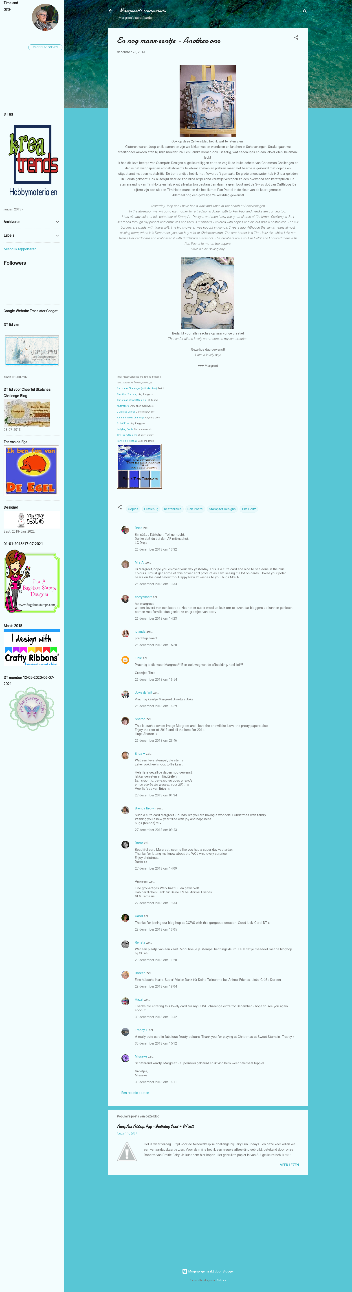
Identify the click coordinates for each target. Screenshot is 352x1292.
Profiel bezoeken (45, 47)
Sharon (140, 719)
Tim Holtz (249, 509)
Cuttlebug (151, 509)
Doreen (140, 973)
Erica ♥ (140, 754)
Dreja (138, 528)
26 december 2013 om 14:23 (156, 618)
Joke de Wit (143, 693)
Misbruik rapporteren (20, 249)
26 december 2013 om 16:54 (156, 680)
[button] (296, 38)
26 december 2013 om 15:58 (156, 645)
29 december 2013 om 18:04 (156, 986)
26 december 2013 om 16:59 (156, 706)
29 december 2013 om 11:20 (156, 960)
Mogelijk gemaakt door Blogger (208, 1271)
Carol (139, 916)
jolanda (140, 632)
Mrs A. (139, 562)
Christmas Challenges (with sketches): (137, 388)
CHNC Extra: (123, 423)
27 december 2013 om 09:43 (156, 830)
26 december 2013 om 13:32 (156, 549)
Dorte (139, 843)
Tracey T (141, 1030)
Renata (140, 942)
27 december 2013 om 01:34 (156, 795)
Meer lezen (289, 1165)
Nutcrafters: (123, 406)
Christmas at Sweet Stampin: (131, 400)
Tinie (138, 658)
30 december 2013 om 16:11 (156, 1082)
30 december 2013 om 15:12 (156, 1043)
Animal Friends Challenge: (131, 417)
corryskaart (143, 597)
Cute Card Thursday (127, 394)
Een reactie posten (135, 1093)
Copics (133, 509)
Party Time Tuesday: (127, 441)
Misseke (141, 1056)
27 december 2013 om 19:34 (156, 903)
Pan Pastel (195, 509)
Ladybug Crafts (125, 429)
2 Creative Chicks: (126, 412)
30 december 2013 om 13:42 (156, 1017)
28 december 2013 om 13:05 (156, 929)
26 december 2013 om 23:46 (156, 741)
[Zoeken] (305, 12)
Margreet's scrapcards (142, 10)
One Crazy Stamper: (127, 435)
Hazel (139, 999)
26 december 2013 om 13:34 (156, 584)
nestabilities (173, 509)
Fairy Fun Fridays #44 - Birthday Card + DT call (155, 1126)
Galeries (221, 1280)
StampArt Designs (222, 509)
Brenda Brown (145, 808)
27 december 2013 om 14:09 (156, 868)
